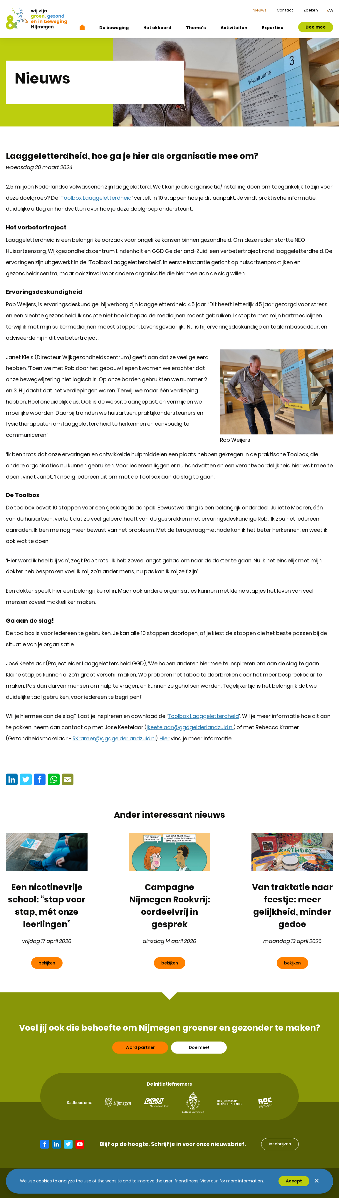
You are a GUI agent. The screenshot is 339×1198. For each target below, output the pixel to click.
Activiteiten (234, 28)
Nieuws (259, 10)
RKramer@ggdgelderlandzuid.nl (114, 738)
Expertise (272, 28)
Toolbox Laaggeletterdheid (96, 197)
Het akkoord (157, 28)
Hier (165, 738)
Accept (294, 1181)
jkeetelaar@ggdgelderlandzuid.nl (190, 727)
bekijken (46, 963)
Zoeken (310, 10)
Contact (285, 10)
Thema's (196, 28)
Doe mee (316, 27)
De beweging (114, 28)
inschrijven (280, 1144)
